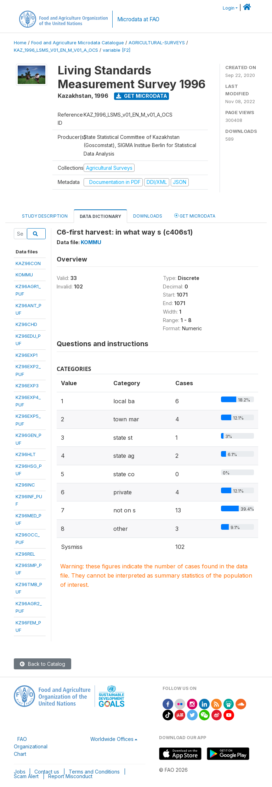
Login (228, 8)
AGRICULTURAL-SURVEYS (157, 42)
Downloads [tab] (147, 216)
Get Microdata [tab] (194, 216)
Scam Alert (26, 776)
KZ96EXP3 (27, 385)
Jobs (20, 772)
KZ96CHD (26, 324)
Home (20, 42)
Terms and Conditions (94, 772)
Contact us (46, 772)
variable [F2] (116, 50)
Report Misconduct (70, 776)
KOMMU (24, 274)
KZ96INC (25, 485)
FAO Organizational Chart (30, 746)
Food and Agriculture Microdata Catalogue (77, 42)
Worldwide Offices (112, 739)
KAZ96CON (28, 263)
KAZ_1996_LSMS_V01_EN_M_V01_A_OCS (56, 50)
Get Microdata (141, 96)
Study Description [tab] (45, 216)
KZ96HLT (26, 454)
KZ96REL (25, 554)
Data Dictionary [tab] (100, 216)
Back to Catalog (42, 664)
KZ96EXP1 (27, 355)
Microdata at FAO (138, 19)
